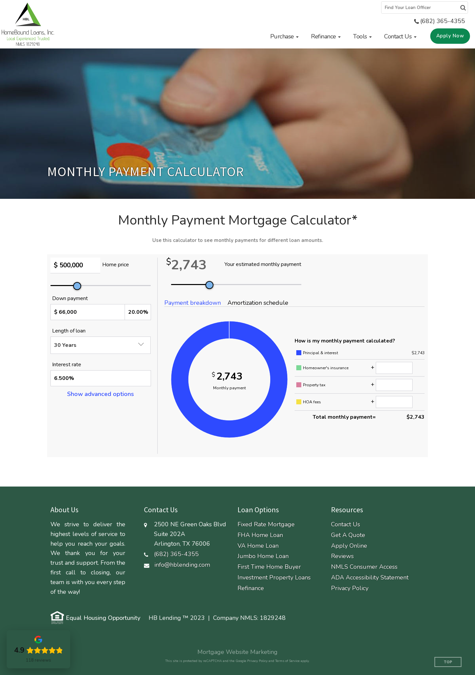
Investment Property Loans (274, 577)
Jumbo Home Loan (263, 556)
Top (448, 662)
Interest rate (66, 364)
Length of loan (69, 330)
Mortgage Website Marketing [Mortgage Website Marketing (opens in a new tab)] (237, 652)
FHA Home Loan (260, 535)
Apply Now (450, 35)
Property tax (314, 385)
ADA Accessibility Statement (370, 577)
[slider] (77, 286)
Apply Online (349, 546)
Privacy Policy (349, 588)
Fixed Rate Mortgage (266, 524)
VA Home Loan (258, 546)
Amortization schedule (257, 303)
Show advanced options (100, 394)
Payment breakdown (192, 303)
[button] (284, 36)
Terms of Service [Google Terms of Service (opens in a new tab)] (287, 661)
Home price (115, 264)
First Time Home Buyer (269, 567)
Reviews (342, 556)
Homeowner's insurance (325, 368)
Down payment (70, 298)
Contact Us (345, 524)
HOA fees (312, 402)
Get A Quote (348, 535)
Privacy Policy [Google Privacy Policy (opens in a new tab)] (257, 661)
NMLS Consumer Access (364, 567)
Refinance (251, 588)
